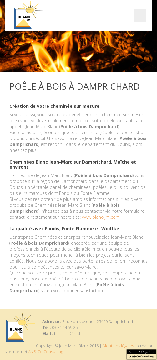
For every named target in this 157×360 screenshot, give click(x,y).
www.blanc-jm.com (101, 217)
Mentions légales (118, 345)
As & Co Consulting (45, 351)
